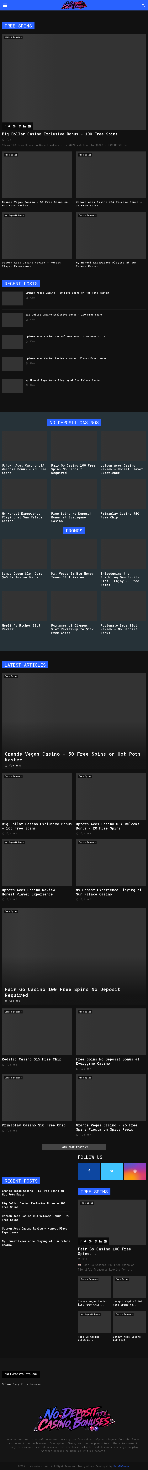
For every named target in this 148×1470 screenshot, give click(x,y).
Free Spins (11, 155)
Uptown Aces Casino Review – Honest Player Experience (66, 358)
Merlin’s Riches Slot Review (21, 627)
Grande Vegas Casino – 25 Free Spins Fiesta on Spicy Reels (106, 1127)
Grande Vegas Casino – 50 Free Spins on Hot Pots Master (67, 293)
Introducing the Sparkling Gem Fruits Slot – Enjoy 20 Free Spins (120, 579)
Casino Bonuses (13, 37)
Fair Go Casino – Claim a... (90, 1339)
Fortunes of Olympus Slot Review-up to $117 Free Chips (72, 629)
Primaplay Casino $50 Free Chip (120, 516)
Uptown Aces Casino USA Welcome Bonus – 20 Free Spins (66, 336)
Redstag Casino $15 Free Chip (31, 1059)
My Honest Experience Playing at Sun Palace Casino (63, 380)
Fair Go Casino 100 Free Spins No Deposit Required (73, 469)
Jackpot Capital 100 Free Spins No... (127, 1303)
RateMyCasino (122, 1466)
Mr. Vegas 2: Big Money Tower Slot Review (72, 576)
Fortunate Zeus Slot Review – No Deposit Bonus (119, 629)
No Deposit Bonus (14, 215)
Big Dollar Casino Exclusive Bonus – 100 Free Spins (60, 134)
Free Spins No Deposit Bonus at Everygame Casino (71, 517)
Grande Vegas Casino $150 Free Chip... (92, 1303)
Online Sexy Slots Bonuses (21, 1384)
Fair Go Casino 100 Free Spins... (104, 1252)
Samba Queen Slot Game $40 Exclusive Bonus (22, 576)
